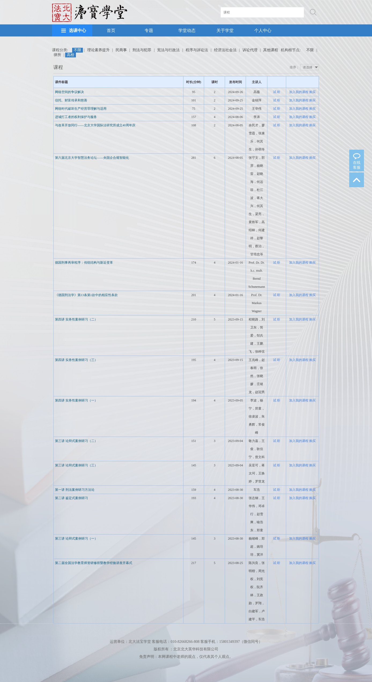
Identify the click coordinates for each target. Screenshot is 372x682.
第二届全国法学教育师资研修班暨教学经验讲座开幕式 (93, 563)
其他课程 (270, 50)
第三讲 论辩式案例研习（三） (76, 465)
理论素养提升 (98, 50)
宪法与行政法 (168, 50)
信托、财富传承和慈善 (71, 100)
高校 (70, 55)
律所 (57, 55)
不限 (77, 50)
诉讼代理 (249, 50)
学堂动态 (187, 30)
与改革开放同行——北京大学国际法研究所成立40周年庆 (95, 125)
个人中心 (262, 30)
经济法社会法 (225, 50)
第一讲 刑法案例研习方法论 (74, 490)
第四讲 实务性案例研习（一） (76, 400)
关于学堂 (225, 30)
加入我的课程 (298, 92)
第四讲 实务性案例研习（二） (76, 319)
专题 (149, 30)
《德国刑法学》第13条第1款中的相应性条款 (86, 295)
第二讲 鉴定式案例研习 (71, 498)
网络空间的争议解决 (69, 92)
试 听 (276, 92)
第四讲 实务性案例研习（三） (76, 360)
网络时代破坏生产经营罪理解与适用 (80, 108)
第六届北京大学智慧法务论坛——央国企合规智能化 (92, 158)
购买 (312, 92)
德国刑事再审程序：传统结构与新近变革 (84, 262)
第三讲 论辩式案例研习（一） (76, 538)
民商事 (121, 50)
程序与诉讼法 (197, 50)
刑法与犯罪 (141, 50)
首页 (111, 30)
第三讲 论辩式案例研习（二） (76, 441)
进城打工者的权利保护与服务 (76, 117)
